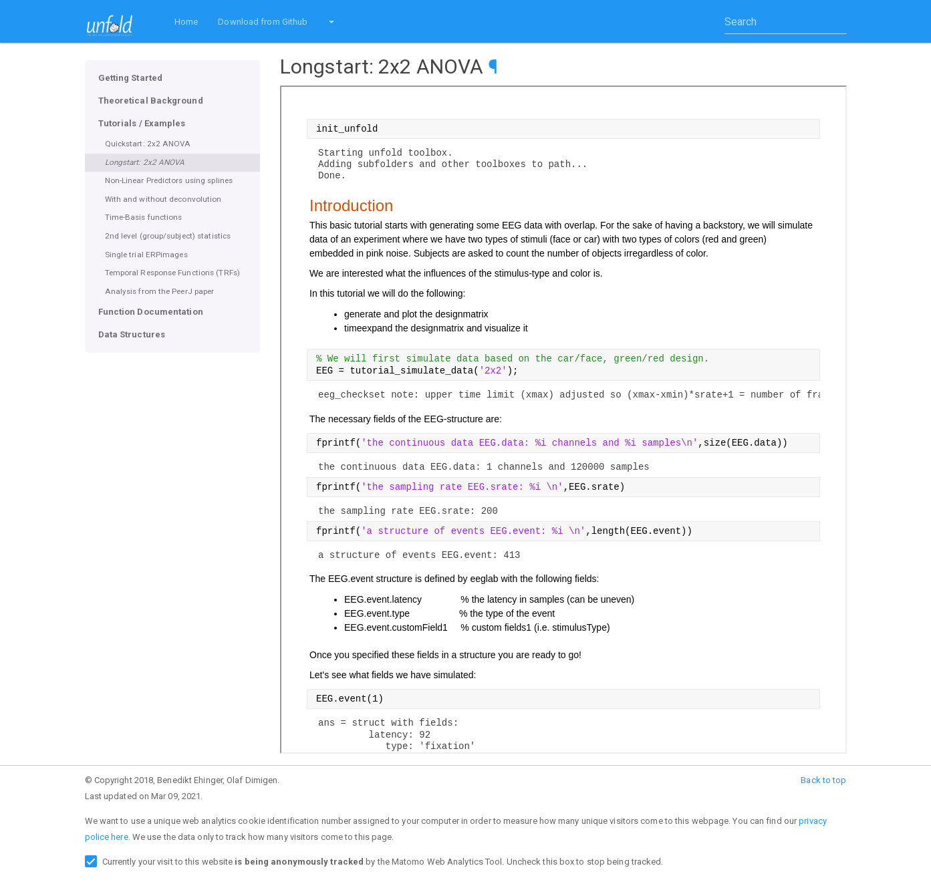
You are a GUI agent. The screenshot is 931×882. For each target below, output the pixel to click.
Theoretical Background (150, 101)
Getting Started (130, 78)
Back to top (823, 780)
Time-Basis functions (143, 217)
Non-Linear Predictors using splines (169, 180)
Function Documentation (150, 312)
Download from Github (262, 22)
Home (186, 22)
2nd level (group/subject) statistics (168, 236)
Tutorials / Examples (142, 123)
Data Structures (132, 334)
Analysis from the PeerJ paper (160, 291)
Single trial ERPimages (146, 254)
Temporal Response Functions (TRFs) (172, 272)
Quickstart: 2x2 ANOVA (148, 143)
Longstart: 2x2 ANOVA (145, 162)
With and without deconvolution (163, 199)
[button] (330, 21)
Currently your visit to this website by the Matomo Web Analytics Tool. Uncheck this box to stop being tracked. (383, 862)
